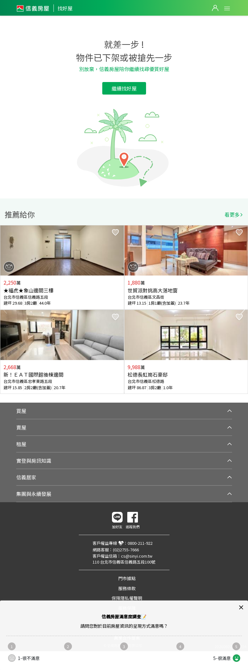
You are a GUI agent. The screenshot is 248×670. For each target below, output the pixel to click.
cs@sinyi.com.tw (136, 556)
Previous (5, 310)
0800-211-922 (140, 543)
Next (243, 310)
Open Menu (227, 8)
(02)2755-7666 (126, 550)
